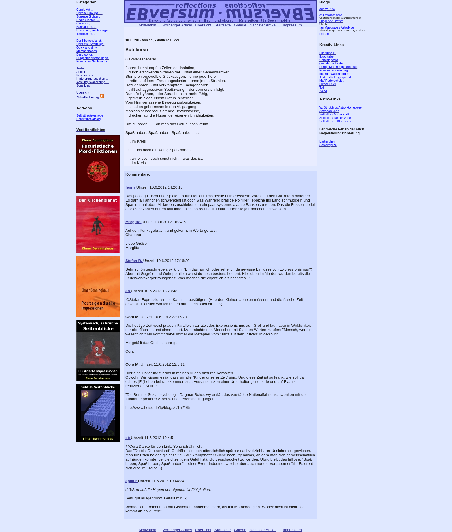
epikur (131, 481)
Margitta (133, 222)
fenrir (130, 187)
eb (128, 291)
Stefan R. (134, 261)
